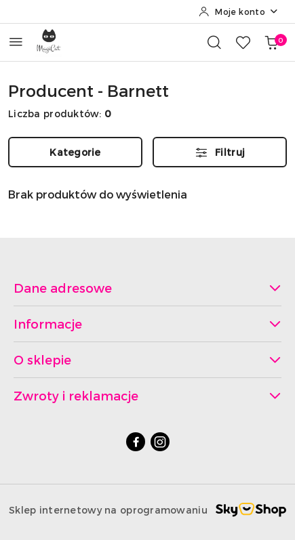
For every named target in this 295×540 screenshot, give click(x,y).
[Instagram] (160, 441)
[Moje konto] (239, 11)
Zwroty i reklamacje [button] (147, 395)
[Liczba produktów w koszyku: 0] (271, 42)
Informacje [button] (147, 323)
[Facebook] (135, 441)
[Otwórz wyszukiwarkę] (214, 42)
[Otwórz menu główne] (16, 41)
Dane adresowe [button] (147, 288)
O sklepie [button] (147, 359)
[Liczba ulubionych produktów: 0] (242, 42)
